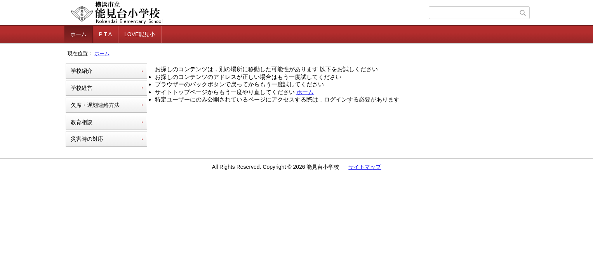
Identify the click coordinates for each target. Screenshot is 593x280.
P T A (105, 34)
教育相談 (81, 122)
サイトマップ (364, 167)
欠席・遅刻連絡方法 (95, 105)
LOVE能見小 (139, 34)
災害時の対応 (87, 139)
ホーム (78, 34)
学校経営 (81, 88)
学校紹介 (81, 71)
